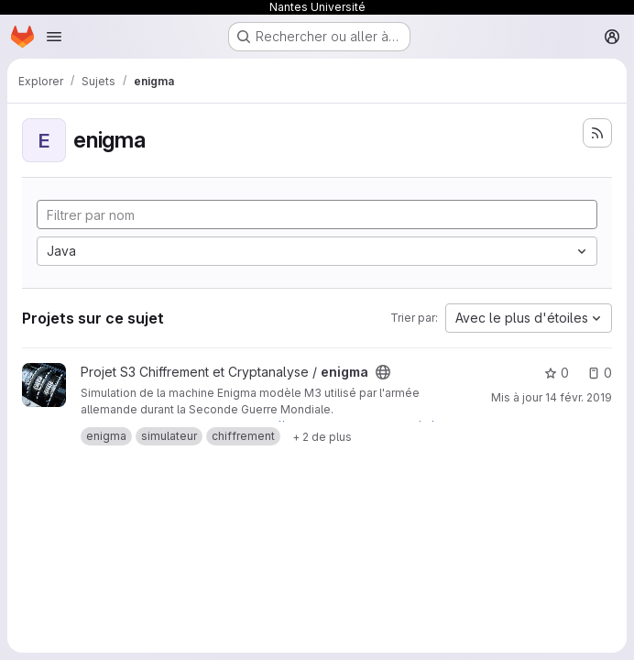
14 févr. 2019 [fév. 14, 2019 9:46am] (578, 397)
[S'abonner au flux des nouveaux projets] (597, 133)
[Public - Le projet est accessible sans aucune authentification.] (383, 372)
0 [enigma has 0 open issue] (599, 372)
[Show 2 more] (322, 436)
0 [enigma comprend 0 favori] (556, 372)
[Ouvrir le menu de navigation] (54, 36)
